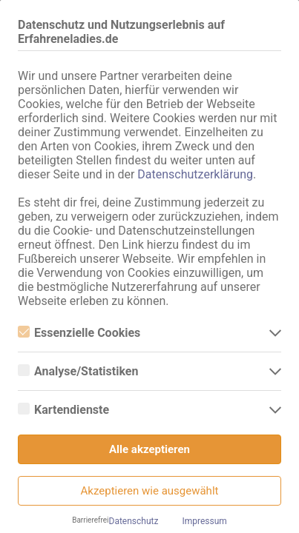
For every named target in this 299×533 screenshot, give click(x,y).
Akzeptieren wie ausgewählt (150, 490)
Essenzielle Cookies (79, 333)
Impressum (204, 521)
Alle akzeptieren (149, 449)
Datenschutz (134, 521)
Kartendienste (63, 410)
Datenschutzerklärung (195, 174)
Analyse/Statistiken (78, 371)
